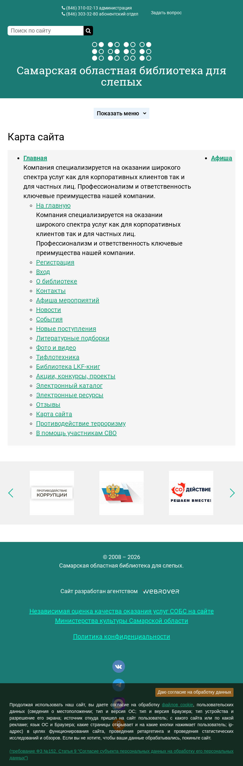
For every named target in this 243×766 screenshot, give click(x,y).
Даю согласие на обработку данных (194, 692)
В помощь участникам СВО (76, 433)
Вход (43, 272)
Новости (48, 309)
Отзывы (48, 404)
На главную (53, 205)
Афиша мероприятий (67, 300)
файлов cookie (177, 704)
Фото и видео (56, 347)
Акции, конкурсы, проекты (75, 376)
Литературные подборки (72, 338)
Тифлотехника (57, 357)
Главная (35, 158)
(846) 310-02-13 (82, 7)
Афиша (221, 158)
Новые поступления (66, 328)
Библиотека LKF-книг (68, 366)
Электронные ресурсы (69, 395)
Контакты (51, 291)
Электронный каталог (69, 385)
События (49, 319)
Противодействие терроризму (81, 423)
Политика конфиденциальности (121, 636)
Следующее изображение (230, 493)
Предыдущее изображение (12, 493)
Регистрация (55, 262)
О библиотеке (56, 281)
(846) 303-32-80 (82, 13)
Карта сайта (54, 414)
